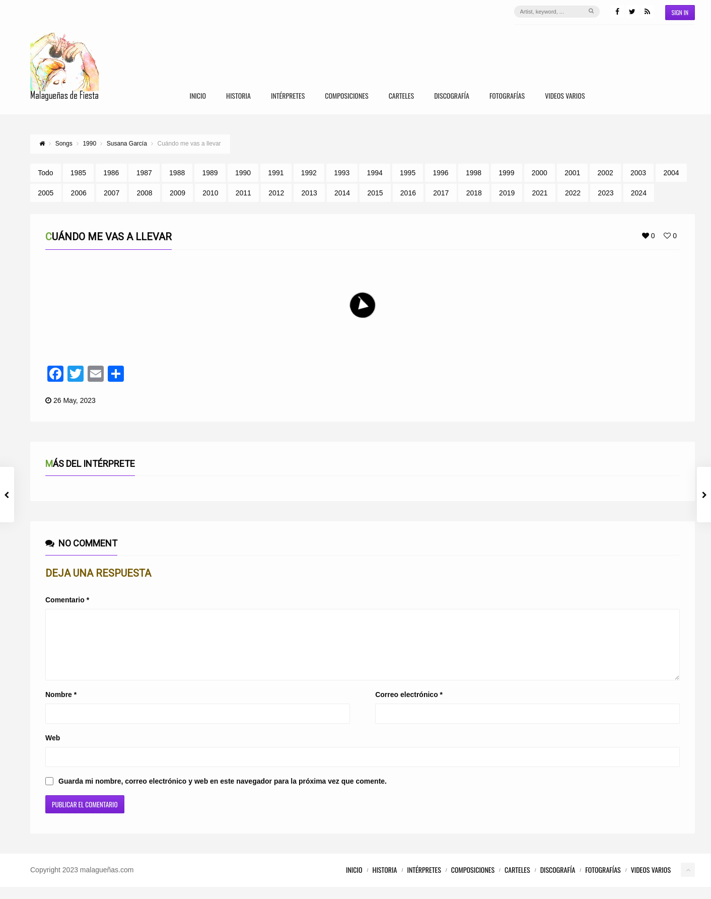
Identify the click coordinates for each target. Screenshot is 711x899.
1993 (341, 173)
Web (52, 750)
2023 (605, 193)
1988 (177, 173)
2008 (144, 193)
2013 (309, 193)
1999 (506, 173)
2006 (79, 193)
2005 (45, 193)
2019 (507, 193)
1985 (78, 173)
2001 (572, 173)
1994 (375, 173)
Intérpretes (288, 96)
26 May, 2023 (74, 400)
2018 (474, 193)
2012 (276, 193)
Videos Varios (565, 96)
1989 (210, 173)
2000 (539, 173)
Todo (45, 173)
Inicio (197, 96)
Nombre (61, 707)
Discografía (451, 96)
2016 (408, 193)
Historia (238, 96)
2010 (210, 193)
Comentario (67, 600)
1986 (111, 173)
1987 (144, 173)
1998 (473, 173)
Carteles (401, 96)
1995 (407, 173)
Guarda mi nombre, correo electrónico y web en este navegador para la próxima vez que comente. (222, 793)
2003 (638, 173)
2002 (605, 173)
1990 (243, 173)
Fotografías (507, 96)
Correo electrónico (409, 707)
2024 (639, 193)
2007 (111, 193)
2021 (540, 193)
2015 (375, 193)
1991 (275, 173)
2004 (671, 173)
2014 (342, 193)
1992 (309, 173)
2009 (177, 193)
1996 (440, 173)
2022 (573, 193)
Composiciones (346, 96)
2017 (441, 193)
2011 (243, 193)
